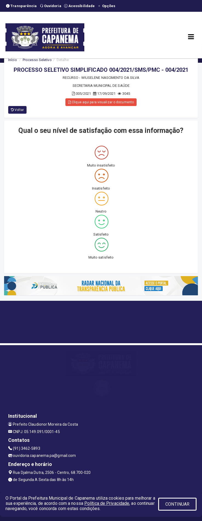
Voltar (17, 110)
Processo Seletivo (37, 60)
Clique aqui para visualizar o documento (101, 102)
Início (12, 60)
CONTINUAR (177, 504)
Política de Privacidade (106, 503)
